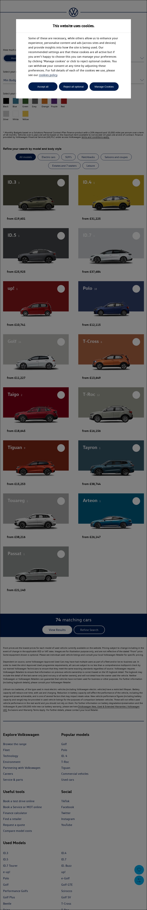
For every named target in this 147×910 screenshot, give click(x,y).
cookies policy (48, 75)
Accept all (42, 86)
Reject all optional (73, 86)
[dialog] (73, 455)
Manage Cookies (104, 86)
